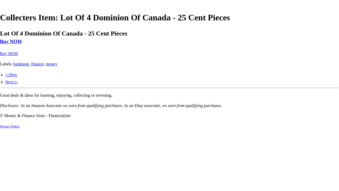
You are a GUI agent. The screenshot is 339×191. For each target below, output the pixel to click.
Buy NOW (11, 41)
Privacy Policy (10, 126)
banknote (21, 64)
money (51, 64)
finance (37, 64)
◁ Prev (11, 75)
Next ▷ (11, 82)
